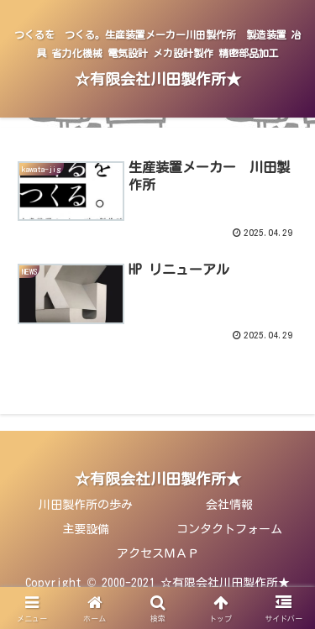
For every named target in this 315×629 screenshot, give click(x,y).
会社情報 (229, 505)
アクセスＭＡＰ (158, 553)
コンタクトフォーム (229, 529)
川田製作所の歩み (86, 505)
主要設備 (85, 529)
